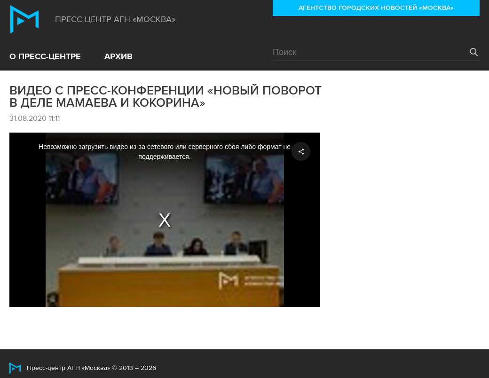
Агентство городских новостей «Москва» (376, 8)
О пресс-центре (45, 56)
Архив (118, 56)
